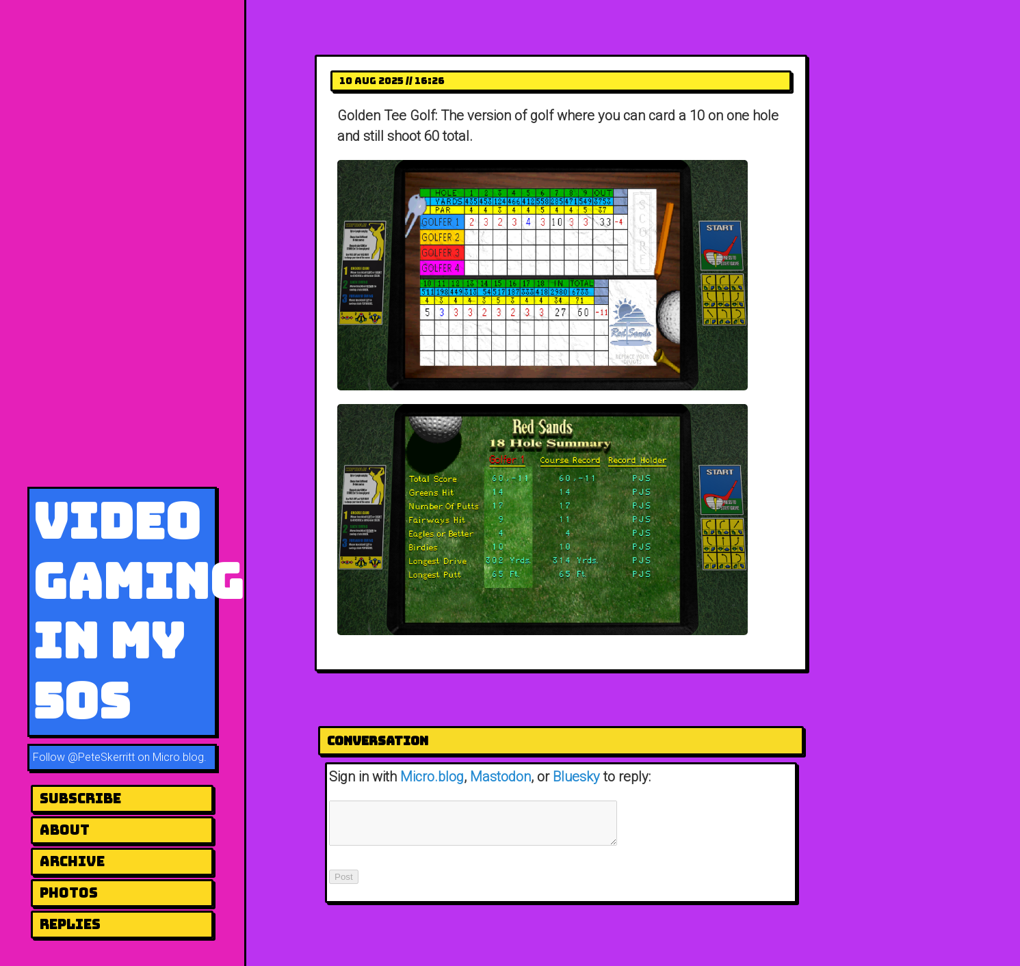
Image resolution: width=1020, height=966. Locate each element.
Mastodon (500, 776)
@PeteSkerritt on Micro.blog (136, 757)
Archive (72, 861)
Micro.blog (432, 776)
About (65, 830)
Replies (70, 924)
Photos (69, 893)
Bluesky (576, 776)
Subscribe (80, 798)
